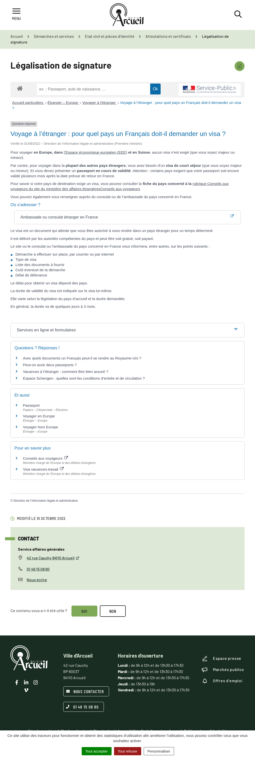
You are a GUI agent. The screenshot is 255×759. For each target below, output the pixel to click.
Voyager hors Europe (40, 427)
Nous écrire (37, 579)
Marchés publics (223, 669)
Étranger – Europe (63, 102)
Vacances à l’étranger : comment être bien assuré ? (65, 371)
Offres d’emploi (222, 680)
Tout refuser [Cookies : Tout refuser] (127, 751)
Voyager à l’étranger (99, 102)
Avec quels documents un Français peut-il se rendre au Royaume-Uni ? (82, 358)
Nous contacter (85, 691)
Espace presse (221, 658)
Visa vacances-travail (43, 469)
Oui (84, 611)
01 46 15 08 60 (38, 569)
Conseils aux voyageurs (120, 189)
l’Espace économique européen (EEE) (95, 152)
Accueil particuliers (28, 102)
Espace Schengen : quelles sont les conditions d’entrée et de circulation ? (84, 378)
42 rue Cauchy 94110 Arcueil (53, 557)
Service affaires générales (41, 549)
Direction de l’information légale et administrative (45, 500)
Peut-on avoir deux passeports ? (50, 365)
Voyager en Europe (39, 416)
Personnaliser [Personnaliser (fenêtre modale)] (158, 751)
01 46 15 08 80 (82, 707)
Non (113, 611)
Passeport (31, 405)
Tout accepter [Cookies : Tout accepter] (96, 751)
